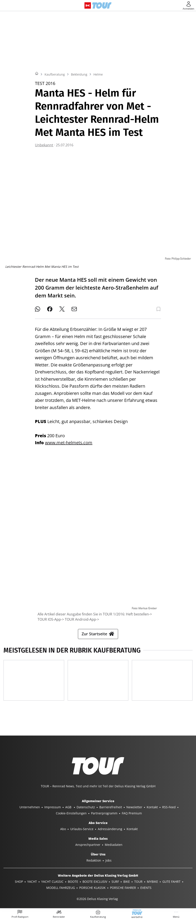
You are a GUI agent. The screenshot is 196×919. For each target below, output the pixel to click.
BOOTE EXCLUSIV (95, 881)
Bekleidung (79, 74)
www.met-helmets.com (68, 443)
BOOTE (73, 881)
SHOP (19, 881)
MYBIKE (152, 881)
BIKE (126, 881)
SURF (115, 881)
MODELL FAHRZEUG (60, 888)
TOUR (138, 881)
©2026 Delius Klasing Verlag (97, 899)
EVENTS (145, 888)
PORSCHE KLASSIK (92, 888)
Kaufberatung (55, 74)
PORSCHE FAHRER (123, 888)
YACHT (32, 881)
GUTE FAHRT (171, 881)
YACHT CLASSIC (52, 881)
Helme (98, 74)
